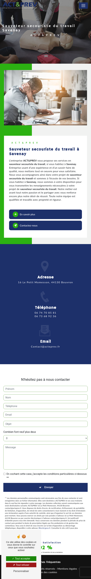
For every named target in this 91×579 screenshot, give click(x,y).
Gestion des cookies (45, 572)
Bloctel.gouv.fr (45, 523)
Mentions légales (67, 568)
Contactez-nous (25, 225)
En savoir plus (24, 214)
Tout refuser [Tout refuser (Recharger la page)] (21, 565)
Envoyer (48, 482)
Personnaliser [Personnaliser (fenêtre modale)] (21, 571)
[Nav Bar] (83, 5)
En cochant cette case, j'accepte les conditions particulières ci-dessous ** (47, 470)
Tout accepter (21, 558)
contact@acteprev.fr (45, 341)
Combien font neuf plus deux (19, 426)
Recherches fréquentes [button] (45, 562)
